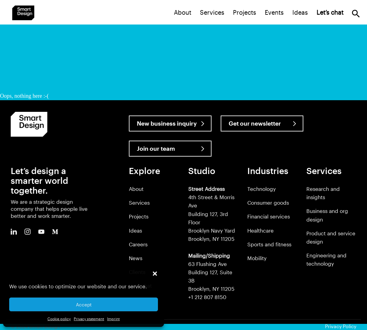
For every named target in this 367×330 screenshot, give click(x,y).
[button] (155, 274)
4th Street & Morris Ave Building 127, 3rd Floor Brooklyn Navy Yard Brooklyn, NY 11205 (211, 214)
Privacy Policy (340, 326)
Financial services (268, 216)
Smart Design (23, 13)
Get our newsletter (255, 123)
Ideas (300, 12)
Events (274, 12)
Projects (244, 12)
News (135, 258)
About (182, 12)
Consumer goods (268, 202)
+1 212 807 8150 (207, 297)
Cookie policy (59, 319)
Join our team (156, 148)
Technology (261, 189)
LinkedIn (14, 232)
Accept (84, 304)
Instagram (27, 232)
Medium (55, 232)
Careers (138, 244)
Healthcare (260, 230)
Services (212, 12)
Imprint (113, 319)
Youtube (41, 232)
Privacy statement (89, 319)
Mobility (257, 258)
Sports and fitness (269, 244)
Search (356, 13)
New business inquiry (167, 123)
